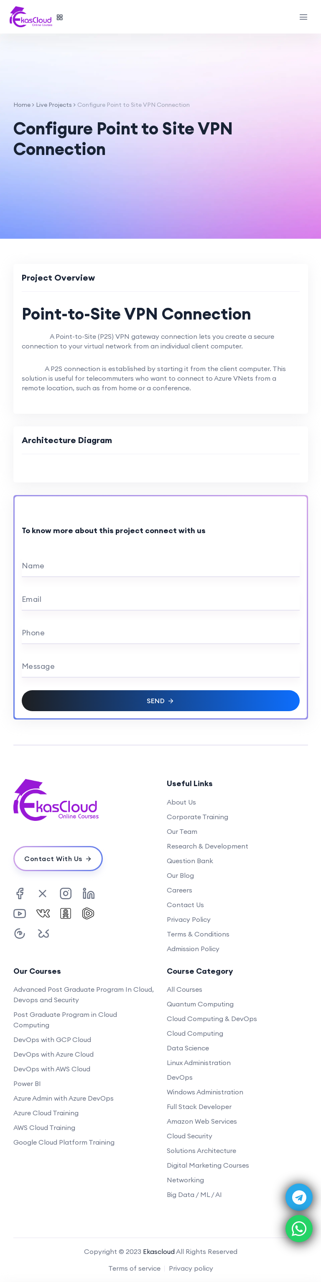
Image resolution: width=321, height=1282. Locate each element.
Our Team (182, 831)
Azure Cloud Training (46, 1113)
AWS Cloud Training (44, 1127)
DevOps (180, 1077)
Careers (179, 890)
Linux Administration (199, 1062)
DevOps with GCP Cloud (52, 1039)
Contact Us (185, 904)
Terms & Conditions (198, 934)
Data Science (188, 1048)
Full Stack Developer (199, 1106)
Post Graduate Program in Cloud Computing (65, 1019)
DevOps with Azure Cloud (53, 1054)
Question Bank (190, 860)
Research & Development (207, 846)
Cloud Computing (195, 1033)
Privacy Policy (189, 919)
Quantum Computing (200, 1004)
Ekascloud (159, 1251)
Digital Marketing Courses (208, 1165)
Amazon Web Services (202, 1121)
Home (22, 104)
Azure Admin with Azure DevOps (63, 1098)
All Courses (184, 989)
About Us (181, 802)
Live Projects (54, 104)
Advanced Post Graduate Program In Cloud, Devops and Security (83, 994)
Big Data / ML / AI (194, 1194)
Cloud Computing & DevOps (212, 1018)
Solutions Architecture (201, 1150)
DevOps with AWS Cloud (51, 1069)
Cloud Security (189, 1136)
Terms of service (134, 1268)
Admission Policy (193, 948)
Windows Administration (205, 1092)
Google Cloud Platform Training (64, 1142)
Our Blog (180, 875)
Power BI (27, 1083)
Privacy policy (191, 1268)
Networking (185, 1180)
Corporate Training (197, 817)
